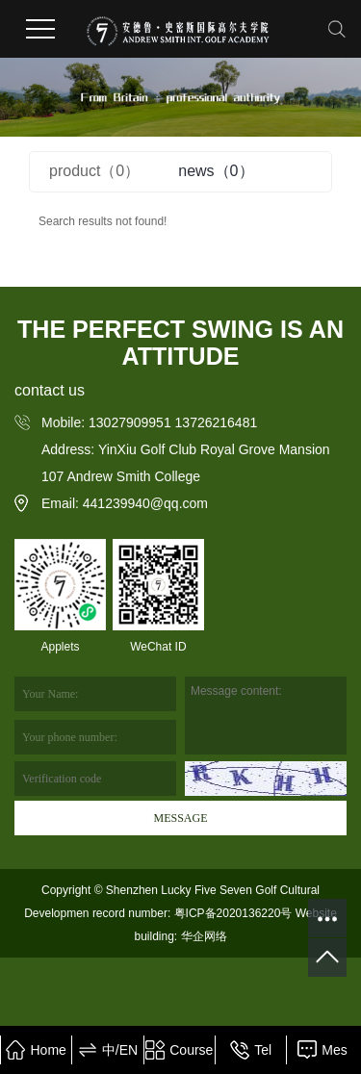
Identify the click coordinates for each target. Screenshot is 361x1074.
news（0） (215, 171)
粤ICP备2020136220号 (233, 913)
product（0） (94, 171)
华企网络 (201, 936)
